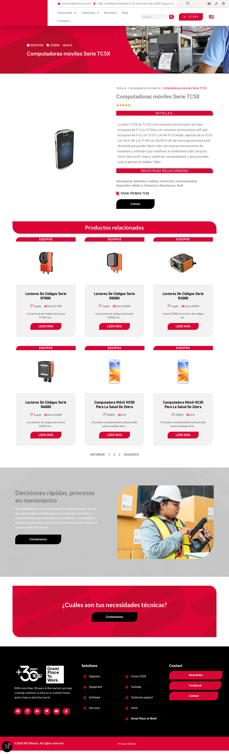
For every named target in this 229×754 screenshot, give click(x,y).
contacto (63, 21)
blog (125, 12)
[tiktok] (216, 3)
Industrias (90, 12)
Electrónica (151, 185)
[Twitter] (195, 3)
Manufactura (167, 185)
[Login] (223, 3)
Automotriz (167, 181)
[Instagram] (187, 3)
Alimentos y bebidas (146, 181)
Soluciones (66, 12)
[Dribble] (209, 3)
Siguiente (131, 456)
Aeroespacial (124, 181)
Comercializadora (186, 181)
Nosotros (110, 12)
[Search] (171, 17)
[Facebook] (180, 3)
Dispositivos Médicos (129, 185)
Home (120, 88)
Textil (179, 185)
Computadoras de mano (143, 88)
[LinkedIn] (202, 3)
